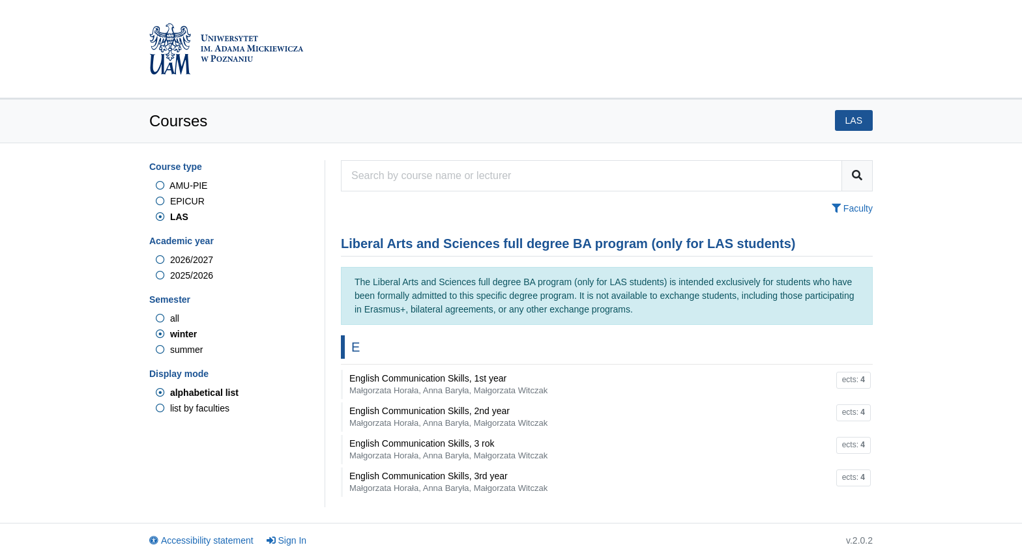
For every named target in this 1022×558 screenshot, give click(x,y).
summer (179, 349)
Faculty (852, 208)
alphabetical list (197, 392)
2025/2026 (184, 275)
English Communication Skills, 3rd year (448, 482)
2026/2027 (184, 260)
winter (176, 334)
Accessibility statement (201, 540)
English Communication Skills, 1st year (448, 384)
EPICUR (180, 201)
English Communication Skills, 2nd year (448, 417)
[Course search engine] (591, 175)
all (167, 318)
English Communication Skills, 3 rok (448, 449)
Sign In (287, 540)
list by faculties (192, 408)
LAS (172, 217)
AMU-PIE (181, 185)
